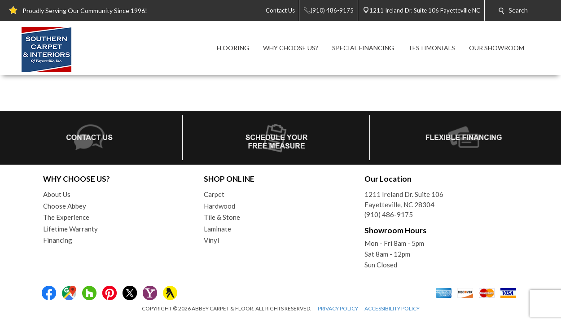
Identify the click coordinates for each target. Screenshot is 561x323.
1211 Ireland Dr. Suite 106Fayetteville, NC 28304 (403, 199)
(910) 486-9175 (388, 214)
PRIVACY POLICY (338, 308)
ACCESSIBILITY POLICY (392, 308)
